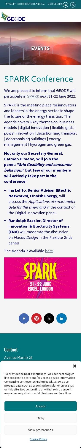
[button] (74, 366)
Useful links (55, 4)
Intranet (10, 4)
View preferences (40, 430)
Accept (41, 406)
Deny (40, 418)
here (49, 251)
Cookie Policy (38, 439)
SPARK (33, 97)
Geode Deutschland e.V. (31, 4)
